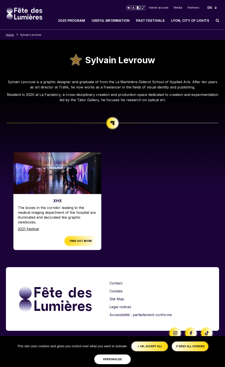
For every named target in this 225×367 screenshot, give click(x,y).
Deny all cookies (190, 346)
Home (10, 34)
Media (178, 7)
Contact (115, 283)
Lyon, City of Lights (190, 20)
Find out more (81, 241)
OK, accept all (149, 346)
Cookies (116, 291)
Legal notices (120, 307)
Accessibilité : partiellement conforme (140, 315)
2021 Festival (28, 229)
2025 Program (71, 20)
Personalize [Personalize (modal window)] (112, 359)
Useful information (110, 20)
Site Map (116, 299)
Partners (193, 7)
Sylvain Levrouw (30, 34)
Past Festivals (150, 20)
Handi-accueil (158, 7)
